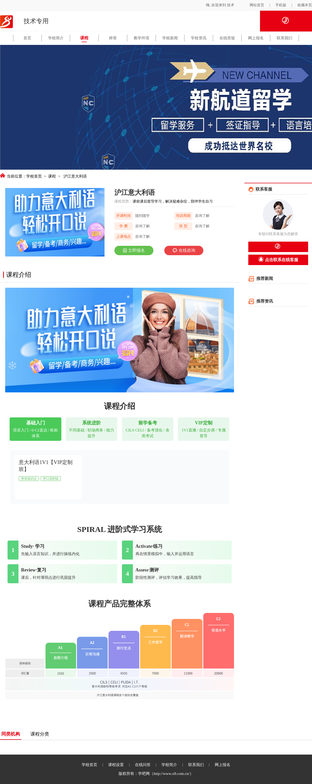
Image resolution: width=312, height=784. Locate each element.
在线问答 (143, 765)
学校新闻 (170, 38)
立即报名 (134, 250)
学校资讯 (198, 38)
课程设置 (116, 765)
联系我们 (284, 38)
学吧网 (144, 774)
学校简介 (56, 38)
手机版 (280, 5)
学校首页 (34, 176)
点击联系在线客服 (278, 259)
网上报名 (256, 38)
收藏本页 (304, 5)
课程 (84, 38)
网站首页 (257, 5)
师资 (113, 38)
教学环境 (141, 38)
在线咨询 (183, 250)
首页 (27, 38)
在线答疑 (227, 38)
